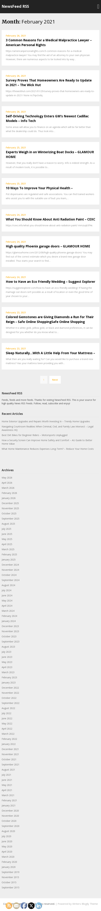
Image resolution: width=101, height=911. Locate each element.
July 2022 (6, 713)
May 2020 (7, 846)
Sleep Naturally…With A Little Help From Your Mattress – (50, 353)
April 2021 (7, 790)
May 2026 (7, 477)
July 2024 (6, 590)
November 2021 (10, 754)
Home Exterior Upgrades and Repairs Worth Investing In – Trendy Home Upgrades (46, 421)
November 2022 (10, 692)
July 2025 (6, 528)
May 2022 (7, 723)
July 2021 (6, 774)
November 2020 (10, 815)
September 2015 (10, 887)
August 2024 (8, 585)
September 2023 (10, 641)
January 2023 (9, 682)
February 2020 (9, 861)
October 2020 (9, 820)
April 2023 (7, 667)
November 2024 (10, 569)
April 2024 (7, 605)
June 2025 (7, 533)
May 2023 (7, 662)
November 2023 (10, 631)
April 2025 (7, 544)
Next (55, 379)
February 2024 (9, 615)
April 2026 (7, 482)
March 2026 (8, 487)
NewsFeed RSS (15, 6)
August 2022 (8, 708)
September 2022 (10, 703)
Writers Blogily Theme (85, 903)
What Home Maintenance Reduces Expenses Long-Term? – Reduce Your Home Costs (48, 448)
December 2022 (10, 687)
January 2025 (9, 559)
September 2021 (10, 764)
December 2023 (10, 626)
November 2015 (10, 877)
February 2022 (9, 738)
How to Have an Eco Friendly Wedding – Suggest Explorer (50, 281)
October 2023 (9, 636)
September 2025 (10, 518)
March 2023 (8, 672)
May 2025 (7, 539)
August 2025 (8, 523)
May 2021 (7, 785)
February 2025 (9, 554)
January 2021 (9, 805)
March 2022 (8, 733)
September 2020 (10, 826)
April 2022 (7, 728)
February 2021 (9, 800)
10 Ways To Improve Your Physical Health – (39, 188)
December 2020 (10, 810)
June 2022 (7, 718)
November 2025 (10, 508)
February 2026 (9, 493)
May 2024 (7, 600)
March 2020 (8, 856)
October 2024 (9, 574)
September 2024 (10, 580)
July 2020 (6, 836)
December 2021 (10, 749)
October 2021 (9, 759)
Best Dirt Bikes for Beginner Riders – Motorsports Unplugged (34, 435)
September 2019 (10, 872)
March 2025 (8, 549)
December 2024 (10, 564)
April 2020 (7, 851)
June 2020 (7, 841)
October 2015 (9, 882)
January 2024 (9, 621)
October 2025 (9, 513)
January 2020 (9, 867)
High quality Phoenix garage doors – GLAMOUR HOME (48, 246)
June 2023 (7, 656)
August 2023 (8, 646)
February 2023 (9, 677)
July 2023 (6, 651)
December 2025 (10, 503)
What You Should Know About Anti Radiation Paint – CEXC (50, 219)
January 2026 (9, 498)
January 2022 (9, 744)
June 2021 (7, 779)
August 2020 (8, 831)
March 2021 (8, 795)
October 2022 (9, 697)
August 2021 (8, 769)
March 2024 (8, 610)
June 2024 (7, 595)
